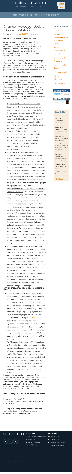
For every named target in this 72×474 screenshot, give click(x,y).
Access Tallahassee (32, 445)
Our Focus (40, 15)
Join (61, 7)
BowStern (55, 462)
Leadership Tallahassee (33, 442)
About (15, 15)
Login (61, 4)
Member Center (27, 15)
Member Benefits (61, 72)
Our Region (51, 15)
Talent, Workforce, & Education (59, 51)
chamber (34, 34)
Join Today (58, 31)
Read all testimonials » (59, 178)
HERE (31, 89)
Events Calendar (61, 83)
